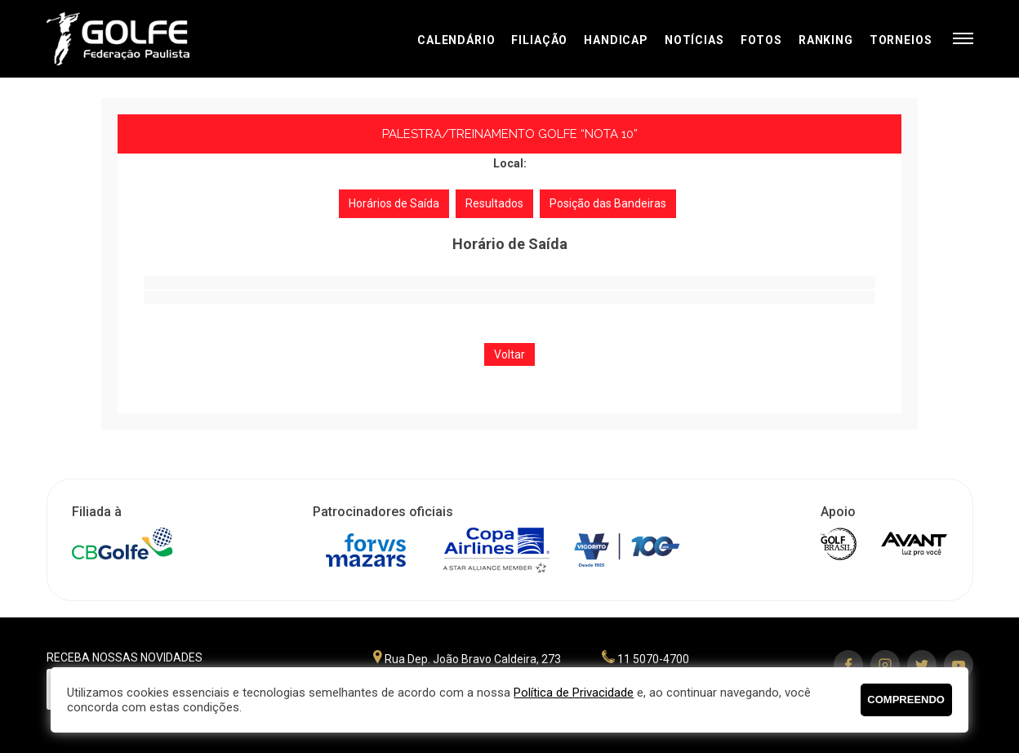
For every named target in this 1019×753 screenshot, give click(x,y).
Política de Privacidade (574, 692)
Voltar (509, 354)
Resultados (494, 203)
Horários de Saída (394, 203)
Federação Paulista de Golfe (134, 38)
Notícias (694, 40)
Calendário (456, 40)
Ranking (826, 40)
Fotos (761, 40)
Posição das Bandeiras (608, 203)
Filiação (539, 40)
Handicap (616, 40)
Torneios (901, 40)
